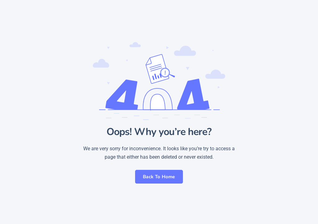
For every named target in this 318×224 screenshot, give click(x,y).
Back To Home (159, 177)
